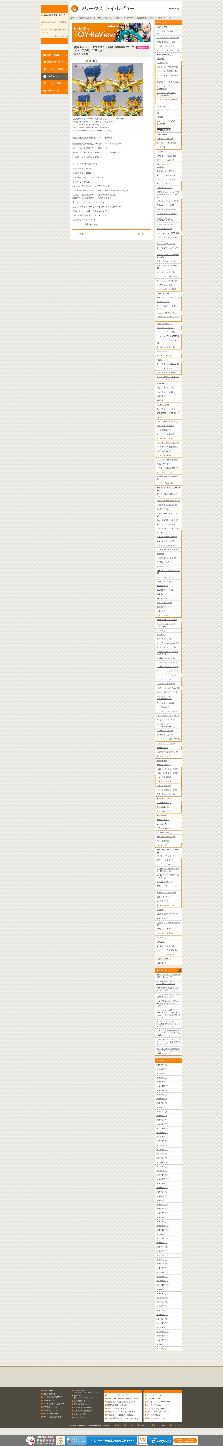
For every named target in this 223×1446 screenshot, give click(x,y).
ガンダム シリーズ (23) (165, 703)
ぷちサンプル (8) (163, 405)
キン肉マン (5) (162, 566)
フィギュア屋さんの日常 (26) (167, 38)
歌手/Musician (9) (163, 828)
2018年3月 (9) (161, 1116)
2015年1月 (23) (162, 1272)
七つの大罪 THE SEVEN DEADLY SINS (122, 1420)
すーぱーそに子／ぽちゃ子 (117, 1397)
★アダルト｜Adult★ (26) (166, 156)
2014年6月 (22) (162, 1302)
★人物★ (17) (161, 824)
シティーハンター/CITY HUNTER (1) (166, 625)
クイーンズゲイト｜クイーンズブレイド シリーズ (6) (168, 378)
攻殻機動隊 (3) (162, 748)
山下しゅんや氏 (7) (164, 929)
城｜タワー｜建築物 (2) (166, 434)
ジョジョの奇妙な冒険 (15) (167, 537)
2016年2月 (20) (162, 1217)
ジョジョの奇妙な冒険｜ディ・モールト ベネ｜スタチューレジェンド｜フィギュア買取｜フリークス (168, 1013)
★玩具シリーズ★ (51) (165, 388)
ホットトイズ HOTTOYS (156, 1420)
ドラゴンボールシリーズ (116, 1410)
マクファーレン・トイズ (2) (167, 422)
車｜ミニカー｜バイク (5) (166, 409)
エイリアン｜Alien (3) (165, 139)
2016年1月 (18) (162, 1222)
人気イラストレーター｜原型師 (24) (168, 924)
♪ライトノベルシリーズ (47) (167, 856)
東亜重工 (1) (161, 400)
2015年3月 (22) (162, 1264)
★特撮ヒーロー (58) (164, 765)
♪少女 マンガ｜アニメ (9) (166, 675)
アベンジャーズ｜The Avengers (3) (165, 87)
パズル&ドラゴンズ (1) (165, 188)
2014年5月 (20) (162, 1306)
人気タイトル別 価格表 (82, 1407)
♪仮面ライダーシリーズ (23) (167, 769)
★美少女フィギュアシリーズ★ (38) (168, 489)
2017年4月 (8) (161, 1162)
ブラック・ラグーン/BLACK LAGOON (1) (167, 653)
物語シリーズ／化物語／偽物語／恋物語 (122, 1400)
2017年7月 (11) (162, 1150)
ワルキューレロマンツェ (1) (167, 214)
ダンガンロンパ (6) (164, 355)
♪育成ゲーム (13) (163, 294)
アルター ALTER (153, 1400)
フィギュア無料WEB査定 (53, 1397)
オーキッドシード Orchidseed (158, 1403)
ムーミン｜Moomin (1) (165, 954)
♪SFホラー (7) (162, 135)
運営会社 (119, 1432)
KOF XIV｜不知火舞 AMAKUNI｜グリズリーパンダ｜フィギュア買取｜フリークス (168, 1033)
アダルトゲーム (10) (164, 229)
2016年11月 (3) (162, 1183)
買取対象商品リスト (81, 1404)
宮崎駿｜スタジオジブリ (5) (167, 752)
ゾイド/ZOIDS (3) (163, 707)
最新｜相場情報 (49, 1394)
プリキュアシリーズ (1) (166, 684)
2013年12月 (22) (162, 1327)
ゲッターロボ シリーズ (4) (167, 692)
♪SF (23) (160, 117)
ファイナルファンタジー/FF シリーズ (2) (167, 249)
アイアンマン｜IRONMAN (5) (168, 82)
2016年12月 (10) (162, 1179)
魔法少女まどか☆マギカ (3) (167, 914)
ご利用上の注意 (145, 1432)
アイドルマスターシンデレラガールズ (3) (168, 307)
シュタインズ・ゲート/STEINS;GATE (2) (165, 219)
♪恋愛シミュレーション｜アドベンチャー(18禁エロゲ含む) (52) (168, 194)
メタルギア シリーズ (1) (166, 328)
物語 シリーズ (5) (163, 897)
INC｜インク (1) (163, 417)
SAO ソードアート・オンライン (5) (168, 887)
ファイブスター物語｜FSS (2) (168, 739)
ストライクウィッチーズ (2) (167, 671)
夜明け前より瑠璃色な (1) (166, 209)
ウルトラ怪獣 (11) (164, 786)
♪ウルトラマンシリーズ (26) (167, 773)
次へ (139, 234)
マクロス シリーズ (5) (165, 731)
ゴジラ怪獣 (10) (163, 807)
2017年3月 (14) (162, 1167)
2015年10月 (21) (162, 1234)
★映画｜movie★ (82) (164, 55)
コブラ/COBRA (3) (164, 639)
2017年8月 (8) (161, 1145)
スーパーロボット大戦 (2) (166, 289)
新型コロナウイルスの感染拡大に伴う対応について (168, 976)
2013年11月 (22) (162, 1332)
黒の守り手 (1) (162, 509)
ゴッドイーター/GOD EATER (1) (168, 341)
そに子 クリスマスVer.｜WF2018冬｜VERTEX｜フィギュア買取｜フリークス (168, 1023)
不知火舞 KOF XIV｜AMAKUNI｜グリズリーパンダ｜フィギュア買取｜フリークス (168, 1051)
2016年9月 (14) (162, 1188)
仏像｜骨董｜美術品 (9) (166, 426)
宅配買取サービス (50, 1407)
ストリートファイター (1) (166, 373)
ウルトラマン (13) (164, 781)
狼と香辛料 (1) (162, 901)
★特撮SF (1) (161, 815)
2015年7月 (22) (162, 1247)
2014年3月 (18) (162, 1315)
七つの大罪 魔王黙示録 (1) (167, 505)
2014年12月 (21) (162, 1277)
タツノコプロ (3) (163, 615)
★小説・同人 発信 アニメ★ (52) (167, 851)
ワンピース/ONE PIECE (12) (167, 550)
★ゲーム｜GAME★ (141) (166, 175)
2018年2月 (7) (161, 1120)
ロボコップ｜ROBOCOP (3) (167, 67)
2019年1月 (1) (161, 1078)
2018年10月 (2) (162, 1086)
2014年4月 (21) (162, 1310)
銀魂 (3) (160, 594)
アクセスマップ (131, 1432)
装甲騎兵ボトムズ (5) (165, 735)
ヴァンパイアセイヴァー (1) (167, 368)
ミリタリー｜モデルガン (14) (167, 50)
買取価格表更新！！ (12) (165, 42)
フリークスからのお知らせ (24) (166, 32)
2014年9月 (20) (162, 1289)
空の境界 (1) (161, 910)
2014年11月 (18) (162, 1281)
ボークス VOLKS (153, 1416)
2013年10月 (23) (162, 1336)
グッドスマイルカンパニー (157, 1397)
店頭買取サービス (50, 1410)
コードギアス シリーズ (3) (167, 711)
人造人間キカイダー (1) (166, 794)
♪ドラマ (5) (161, 147)
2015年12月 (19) (162, 1226)
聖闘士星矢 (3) (162, 586)
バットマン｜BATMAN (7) (167, 71)
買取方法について (50, 1401)
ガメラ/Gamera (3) (164, 811)
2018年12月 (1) (162, 1082)
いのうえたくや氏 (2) (165, 933)
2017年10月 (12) (162, 1137)
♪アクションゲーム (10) (166, 332)
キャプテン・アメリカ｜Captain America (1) (166, 94)
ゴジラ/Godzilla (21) (164, 803)
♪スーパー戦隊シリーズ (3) (167, 790)
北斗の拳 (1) (161, 611)
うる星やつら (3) (163, 562)
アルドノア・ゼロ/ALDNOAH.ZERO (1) (166, 725)
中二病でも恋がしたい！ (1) (167, 905)
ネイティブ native (154, 1406)
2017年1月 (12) (162, 1175)
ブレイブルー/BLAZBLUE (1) (168, 364)
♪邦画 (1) (160, 152)
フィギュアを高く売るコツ (53, 1404)
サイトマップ (176, 1432)
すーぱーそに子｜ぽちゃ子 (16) (167, 495)
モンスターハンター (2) (166, 347)
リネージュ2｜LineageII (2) (167, 276)
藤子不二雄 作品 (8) (164, 603)
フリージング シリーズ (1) (167, 662)
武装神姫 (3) (161, 396)
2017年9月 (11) (162, 1141)
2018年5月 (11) (162, 1107)
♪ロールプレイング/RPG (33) (168, 233)
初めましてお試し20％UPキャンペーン (84, 1397)
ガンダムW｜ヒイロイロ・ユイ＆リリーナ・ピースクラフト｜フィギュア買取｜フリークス (168, 1042)
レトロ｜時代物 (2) (164, 430)
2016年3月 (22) (162, 1213)
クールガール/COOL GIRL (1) (168, 447)
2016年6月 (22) (162, 1200)
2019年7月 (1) (161, 1073)
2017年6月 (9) (161, 1154)
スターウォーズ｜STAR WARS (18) (166, 122)
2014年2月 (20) (162, 1319)
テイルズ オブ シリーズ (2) (167, 281)
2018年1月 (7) (161, 1124)
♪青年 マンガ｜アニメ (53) (167, 620)
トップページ (48, 1391)
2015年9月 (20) (162, 1238)
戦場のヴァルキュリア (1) (166, 261)
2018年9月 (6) (161, 1090)
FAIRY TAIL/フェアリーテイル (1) (168, 572)
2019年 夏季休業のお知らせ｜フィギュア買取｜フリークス (167, 989)
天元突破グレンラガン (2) (166, 893)
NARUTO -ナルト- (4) (165, 581)
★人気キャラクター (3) (165, 946)
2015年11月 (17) (162, 1230)
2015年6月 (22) (162, 1251)
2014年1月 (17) (162, 1323)
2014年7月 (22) (162, 1298)
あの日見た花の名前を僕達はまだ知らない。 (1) (168, 870)
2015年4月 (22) (162, 1260)
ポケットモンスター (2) (166, 272)
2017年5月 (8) (161, 1158)
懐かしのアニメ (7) (164, 756)
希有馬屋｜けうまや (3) (166, 171)
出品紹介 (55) (161, 27)
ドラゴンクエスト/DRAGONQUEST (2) (166, 242)
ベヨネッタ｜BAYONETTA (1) (168, 336)
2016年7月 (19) (162, 1196)
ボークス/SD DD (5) (164, 472)
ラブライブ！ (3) (163, 302)
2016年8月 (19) (162, 1192)
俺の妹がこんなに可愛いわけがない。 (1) (168, 876)
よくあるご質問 (80, 1414)
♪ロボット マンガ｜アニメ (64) (168, 688)
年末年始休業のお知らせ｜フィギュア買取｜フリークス (168, 982)
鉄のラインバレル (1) (165, 577)
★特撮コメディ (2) (164, 820)
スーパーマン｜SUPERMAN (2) (167, 76)
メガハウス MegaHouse (156, 1410)
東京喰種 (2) (161, 635)
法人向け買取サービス (51, 1414)
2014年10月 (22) (162, 1285)
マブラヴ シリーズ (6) (165, 224)
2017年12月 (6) (162, 1128)
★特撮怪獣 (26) (163, 799)
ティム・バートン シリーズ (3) (167, 111)
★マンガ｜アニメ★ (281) (166, 524)
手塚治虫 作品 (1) (163, 607)
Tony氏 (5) (160, 942)
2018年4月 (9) (161, 1112)
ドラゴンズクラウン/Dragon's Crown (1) (168, 256)
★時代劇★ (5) (162, 918)
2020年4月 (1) (161, 1065)
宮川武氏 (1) (161, 938)
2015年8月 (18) (162, 1243)
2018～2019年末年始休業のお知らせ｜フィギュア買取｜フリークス (168, 1003)
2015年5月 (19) (162, 1255)
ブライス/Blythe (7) (164, 451)
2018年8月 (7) (161, 1095)
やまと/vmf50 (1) (163, 464)
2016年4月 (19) (162, 1209)
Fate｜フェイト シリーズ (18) (168, 201)
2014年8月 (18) (162, 1294)
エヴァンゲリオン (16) (165, 541)
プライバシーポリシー (161, 1432)
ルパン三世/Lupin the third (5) (168, 643)
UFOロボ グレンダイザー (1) (168, 716)
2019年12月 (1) (162, 1069)
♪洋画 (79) (160, 59)
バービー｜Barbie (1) (165, 483)
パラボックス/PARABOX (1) (167, 468)
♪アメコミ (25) (162, 63)
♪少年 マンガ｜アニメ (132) (167, 528)
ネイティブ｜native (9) (165, 160)
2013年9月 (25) (162, 1340)
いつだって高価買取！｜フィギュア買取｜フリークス (168, 996)
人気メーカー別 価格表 (82, 1411)
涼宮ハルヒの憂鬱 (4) (165, 860)
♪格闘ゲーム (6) (163, 360)
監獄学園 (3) (161, 631)
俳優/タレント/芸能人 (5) (166, 837)
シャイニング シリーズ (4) (167, 237)
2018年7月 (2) (161, 1099)
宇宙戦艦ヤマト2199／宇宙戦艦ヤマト (122, 1416)
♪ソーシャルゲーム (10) (166, 179)
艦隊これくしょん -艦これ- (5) (168, 297)
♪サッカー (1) (162, 845)
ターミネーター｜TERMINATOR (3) (164, 129)
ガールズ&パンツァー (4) (166, 647)
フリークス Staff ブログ (52, 1417)
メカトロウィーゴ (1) (165, 392)
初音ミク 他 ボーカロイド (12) (168, 501)
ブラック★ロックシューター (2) (168, 514)
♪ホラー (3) (161, 106)
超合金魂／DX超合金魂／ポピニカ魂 (121, 1403)
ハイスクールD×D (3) (165, 864)
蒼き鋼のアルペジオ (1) (166, 658)
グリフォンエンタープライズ (158, 1413)
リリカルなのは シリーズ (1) (167, 667)
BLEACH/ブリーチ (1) (165, 590)
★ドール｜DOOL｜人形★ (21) (168, 443)
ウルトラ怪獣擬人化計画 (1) (167, 520)
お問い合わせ (79, 1417)
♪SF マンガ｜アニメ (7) (166, 744)
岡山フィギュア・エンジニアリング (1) (168, 165)
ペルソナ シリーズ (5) (165, 285)
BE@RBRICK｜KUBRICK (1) (168, 413)
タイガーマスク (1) (164, 532)
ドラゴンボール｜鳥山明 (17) (168, 545)
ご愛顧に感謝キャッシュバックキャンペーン (86, 1391)
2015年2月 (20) (162, 1268)
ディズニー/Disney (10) (165, 46)
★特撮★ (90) (161, 761)
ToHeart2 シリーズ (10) (166, 205)
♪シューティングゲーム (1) (167, 313)
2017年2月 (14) (162, 1171)
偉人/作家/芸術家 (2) (164, 833)
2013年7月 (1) (161, 1349)
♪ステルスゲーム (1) (164, 324)
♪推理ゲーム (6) (163, 351)
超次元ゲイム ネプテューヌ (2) (167, 267)
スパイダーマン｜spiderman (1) (167, 100)
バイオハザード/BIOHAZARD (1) (168, 318)
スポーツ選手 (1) (163, 841)
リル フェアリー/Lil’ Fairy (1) (167, 460)
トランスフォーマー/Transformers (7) (164, 697)
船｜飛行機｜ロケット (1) (166, 438)
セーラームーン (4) (164, 679)
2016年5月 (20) (162, 1205)
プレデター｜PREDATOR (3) (168, 143)
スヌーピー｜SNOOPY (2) (167, 950)
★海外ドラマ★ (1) (163, 959)
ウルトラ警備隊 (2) (164, 777)
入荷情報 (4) (161, 963)
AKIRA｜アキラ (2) (164, 598)
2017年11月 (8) (162, 1133)
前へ (83, 234)
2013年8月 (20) (162, 1344)
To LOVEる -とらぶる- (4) (166, 558)
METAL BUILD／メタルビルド (118, 1406)
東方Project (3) (162, 383)
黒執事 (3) (160, 554)
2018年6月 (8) (161, 1103)
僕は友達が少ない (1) (165, 882)
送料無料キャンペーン (82, 1401)
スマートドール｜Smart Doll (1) (167, 478)
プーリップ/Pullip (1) (164, 455)
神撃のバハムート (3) (165, 183)
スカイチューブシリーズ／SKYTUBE (121, 1413)
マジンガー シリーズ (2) (166, 720)
